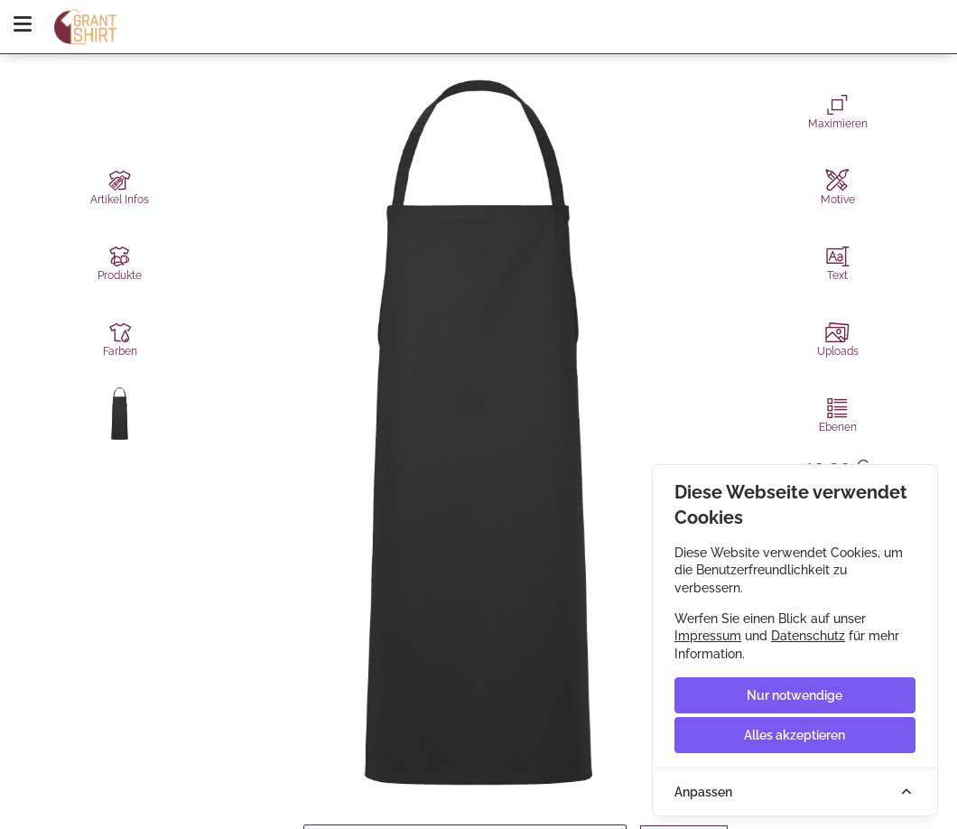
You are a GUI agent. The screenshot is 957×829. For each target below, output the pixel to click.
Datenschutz (808, 636)
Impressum (707, 636)
